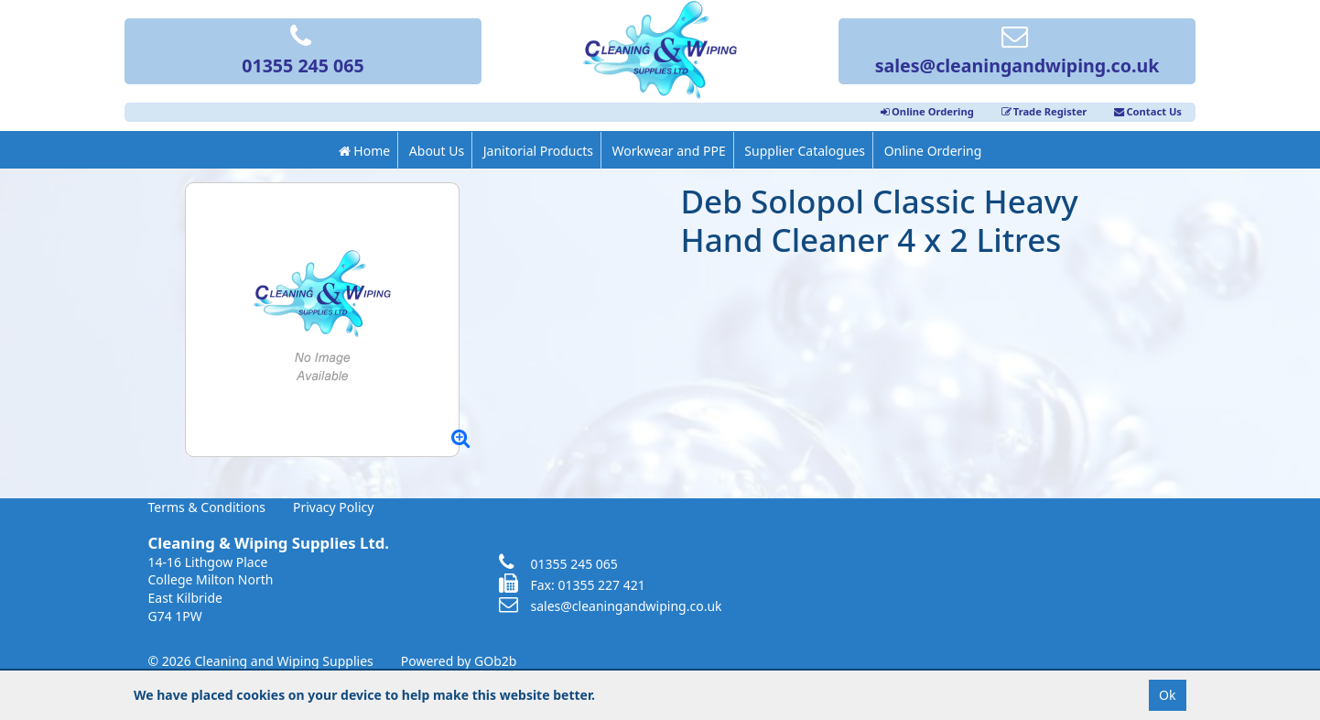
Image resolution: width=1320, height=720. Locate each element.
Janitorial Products (538, 150)
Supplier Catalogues (804, 150)
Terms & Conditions (207, 507)
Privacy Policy (333, 507)
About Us (436, 150)
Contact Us (1148, 111)
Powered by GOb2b (459, 661)
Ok (1167, 695)
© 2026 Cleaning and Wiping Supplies (260, 661)
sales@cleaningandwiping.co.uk (1017, 52)
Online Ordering (927, 111)
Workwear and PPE (669, 150)
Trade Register (1044, 111)
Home (364, 150)
